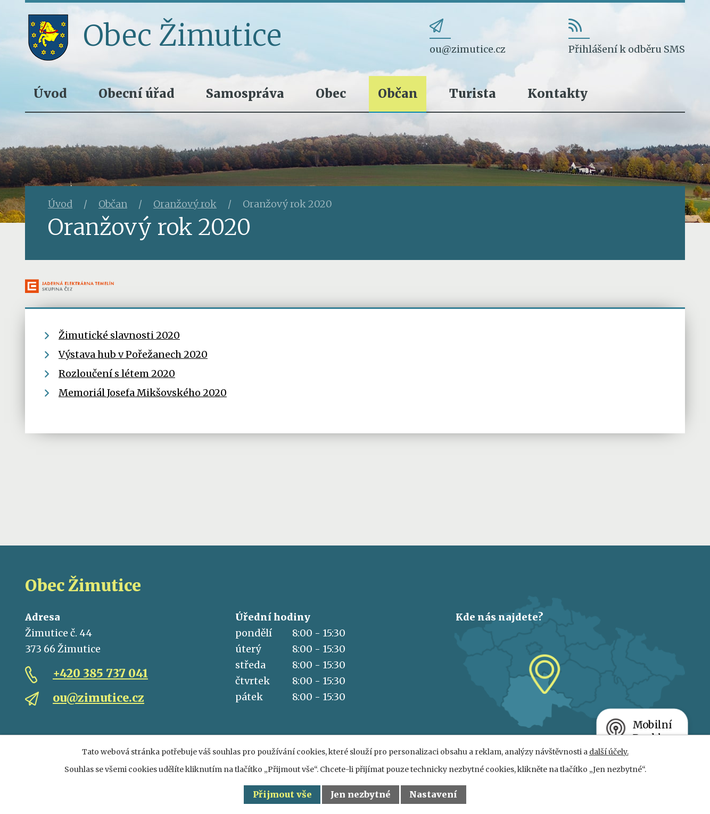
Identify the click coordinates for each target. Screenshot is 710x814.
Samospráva (245, 93)
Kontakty (557, 93)
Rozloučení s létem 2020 (117, 373)
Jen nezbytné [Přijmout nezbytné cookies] (361, 794)
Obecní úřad (136, 93)
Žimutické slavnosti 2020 (119, 335)
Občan (398, 93)
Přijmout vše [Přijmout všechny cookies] (282, 794)
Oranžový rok (185, 204)
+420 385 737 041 (100, 673)
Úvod (50, 93)
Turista (472, 93)
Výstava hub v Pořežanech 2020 (133, 354)
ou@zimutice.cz (98, 698)
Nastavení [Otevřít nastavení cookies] (433, 794)
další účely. (609, 752)
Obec (331, 93)
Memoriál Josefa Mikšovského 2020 (143, 393)
